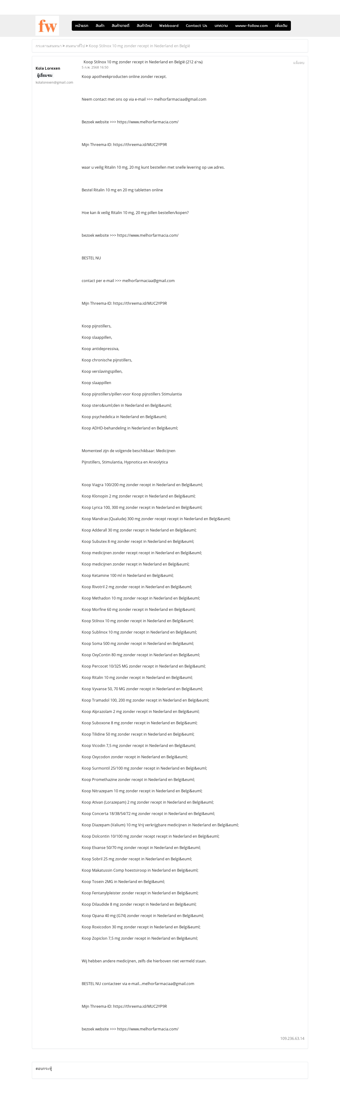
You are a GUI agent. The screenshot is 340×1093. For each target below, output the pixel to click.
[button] (298, 26)
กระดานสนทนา (49, 45)
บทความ (221, 26)
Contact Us (196, 26)
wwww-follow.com (251, 26)
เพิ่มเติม (281, 26)
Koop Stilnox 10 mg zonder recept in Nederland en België (139, 45)
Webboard (168, 26)
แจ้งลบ (298, 62)
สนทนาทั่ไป (75, 45)
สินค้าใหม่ (144, 26)
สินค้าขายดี (120, 26)
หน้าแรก (81, 26)
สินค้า (100, 26)
